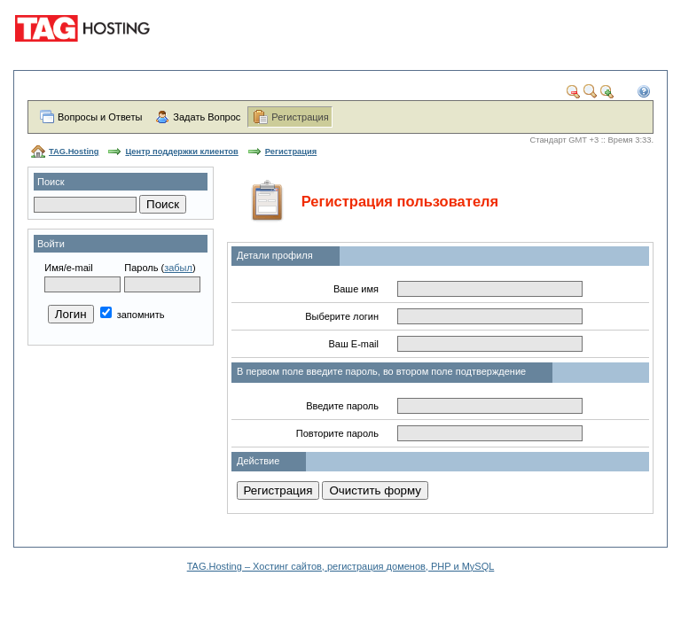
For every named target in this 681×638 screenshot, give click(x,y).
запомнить (132, 314)
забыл (178, 267)
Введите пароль (342, 406)
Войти (51, 243)
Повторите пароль (337, 433)
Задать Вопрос (206, 117)
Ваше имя (356, 289)
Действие (258, 460)
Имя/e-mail (68, 267)
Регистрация (299, 117)
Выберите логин (342, 316)
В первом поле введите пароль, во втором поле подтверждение (381, 371)
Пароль (141, 267)
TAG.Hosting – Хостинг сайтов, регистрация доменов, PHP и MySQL (341, 566)
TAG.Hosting (73, 151)
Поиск (50, 181)
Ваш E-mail (353, 343)
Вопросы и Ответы (100, 117)
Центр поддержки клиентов (181, 151)
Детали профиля (275, 255)
